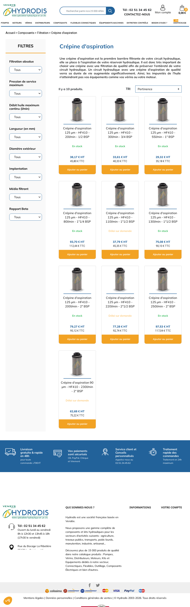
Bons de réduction (172, 539)
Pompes (5, 23)
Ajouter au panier (77, 169)
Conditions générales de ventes (93, 585)
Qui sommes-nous (140, 522)
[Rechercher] (83, 10)
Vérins (28, 23)
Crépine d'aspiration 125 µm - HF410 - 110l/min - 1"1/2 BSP (120, 217)
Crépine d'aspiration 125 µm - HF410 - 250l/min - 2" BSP (163, 302)
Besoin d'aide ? (159, 23)
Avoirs (164, 528)
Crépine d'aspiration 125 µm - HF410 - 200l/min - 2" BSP (77, 302)
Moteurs (17, 23)
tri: (128, 89)
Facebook (89, 573)
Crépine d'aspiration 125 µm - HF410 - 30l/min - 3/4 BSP (120, 132)
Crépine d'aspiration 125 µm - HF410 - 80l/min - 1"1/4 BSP (77, 217)
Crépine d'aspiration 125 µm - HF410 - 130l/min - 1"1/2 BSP (162, 217)
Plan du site (136, 544)
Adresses (166, 533)
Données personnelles (59, 585)
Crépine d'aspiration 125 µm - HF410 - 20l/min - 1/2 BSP (77, 132)
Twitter (98, 573)
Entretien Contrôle (137, 23)
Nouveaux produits (141, 539)
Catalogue (136, 517)
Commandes (168, 522)
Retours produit (170, 517)
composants (60, 23)
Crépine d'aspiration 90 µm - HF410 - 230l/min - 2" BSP (77, 387)
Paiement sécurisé (140, 511)
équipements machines (111, 23)
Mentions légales (34, 585)
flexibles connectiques (83, 23)
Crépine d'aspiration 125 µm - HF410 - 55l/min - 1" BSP (163, 132)
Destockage (179, 22)
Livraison (135, 506)
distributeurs (42, 23)
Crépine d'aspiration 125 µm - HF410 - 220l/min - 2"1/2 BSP (120, 302)
